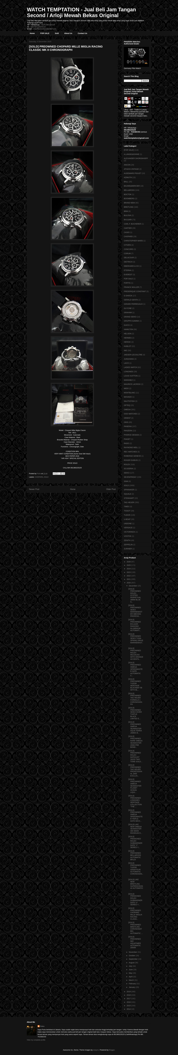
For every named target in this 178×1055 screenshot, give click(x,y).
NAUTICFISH (129, 401)
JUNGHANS (129, 359)
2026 (129, 562)
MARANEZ (128, 380)
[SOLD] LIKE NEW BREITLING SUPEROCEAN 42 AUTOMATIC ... (135, 884)
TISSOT (127, 511)
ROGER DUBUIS (131, 460)
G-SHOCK (128, 296)
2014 (129, 1009)
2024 (129, 569)
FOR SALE (44, 33)
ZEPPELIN (128, 545)
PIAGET (127, 439)
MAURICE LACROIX (132, 384)
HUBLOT (127, 346)
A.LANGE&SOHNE (131, 154)
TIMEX (126, 506)
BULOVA (127, 215)
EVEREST (128, 275)
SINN (126, 481)
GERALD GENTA (131, 300)
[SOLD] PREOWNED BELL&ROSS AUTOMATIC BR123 (134, 855)
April (131, 977)
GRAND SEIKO (130, 317)
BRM (126, 211)
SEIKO (126, 473)
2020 (129, 583)
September (133, 959)
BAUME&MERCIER (132, 186)
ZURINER (128, 549)
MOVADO (128, 397)
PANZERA (128, 431)
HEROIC (127, 342)
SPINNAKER (129, 490)
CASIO (127, 232)
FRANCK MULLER (131, 287)
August (132, 963)
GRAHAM (128, 312)
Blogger (112, 1050)
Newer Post (34, 489)
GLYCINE (128, 308)
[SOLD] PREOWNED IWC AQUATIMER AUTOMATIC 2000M (134, 942)
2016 (129, 1002)
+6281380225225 (48, 25)
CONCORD (128, 249)
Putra (42, 1026)
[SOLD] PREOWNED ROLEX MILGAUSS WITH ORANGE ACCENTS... (135, 653)
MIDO (126, 388)
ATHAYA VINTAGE (131, 169)
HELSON (127, 334)
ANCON (127, 165)
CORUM (127, 253)
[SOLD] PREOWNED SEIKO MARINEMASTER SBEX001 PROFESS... (135, 610)
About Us (68, 33)
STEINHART (129, 498)
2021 (129, 579)
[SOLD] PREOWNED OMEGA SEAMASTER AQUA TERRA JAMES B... (135, 727)
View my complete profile (36, 1040)
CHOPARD (39, 477)
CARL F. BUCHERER (132, 224)
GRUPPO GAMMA (131, 321)
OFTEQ (127, 405)
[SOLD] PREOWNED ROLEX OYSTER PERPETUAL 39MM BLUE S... (134, 595)
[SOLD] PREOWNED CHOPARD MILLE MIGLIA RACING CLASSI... (135, 913)
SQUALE (127, 494)
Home (32, 33)
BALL (126, 182)
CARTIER (128, 228)
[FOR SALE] (129, 150)
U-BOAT (127, 519)
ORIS (126, 422)
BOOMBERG (129, 198)
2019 (129, 992)
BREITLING (128, 207)
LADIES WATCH (130, 367)
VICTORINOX (129, 532)
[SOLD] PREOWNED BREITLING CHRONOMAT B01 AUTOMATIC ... (135, 927)
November (133, 952)
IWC (125, 350)
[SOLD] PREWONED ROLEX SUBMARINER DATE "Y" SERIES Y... (135, 842)
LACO (126, 363)
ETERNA (127, 270)
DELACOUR (129, 258)
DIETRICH (128, 262)
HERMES (128, 338)
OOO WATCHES (130, 414)
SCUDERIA (128, 469)
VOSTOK (127, 536)
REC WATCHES (130, 452)
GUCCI (127, 325)
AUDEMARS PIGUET (132, 173)
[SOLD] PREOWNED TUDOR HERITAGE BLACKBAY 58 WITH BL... (135, 684)
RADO (126, 443)
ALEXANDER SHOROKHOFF (136, 158)
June (131, 970)
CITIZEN (127, 245)
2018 (129, 995)
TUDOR (127, 515)
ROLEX (127, 464)
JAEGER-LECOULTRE (133, 355)
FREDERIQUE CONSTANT (135, 291)
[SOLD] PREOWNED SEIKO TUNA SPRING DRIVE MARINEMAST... (135, 639)
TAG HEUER (129, 502)
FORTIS (127, 283)
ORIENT (127, 418)
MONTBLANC (129, 393)
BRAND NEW (129, 203)
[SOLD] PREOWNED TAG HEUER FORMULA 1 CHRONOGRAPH (135, 698)
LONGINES (128, 372)
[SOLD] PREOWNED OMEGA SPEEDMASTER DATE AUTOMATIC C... (135, 669)
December (133, 586)
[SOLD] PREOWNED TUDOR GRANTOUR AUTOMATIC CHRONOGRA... (135, 869)
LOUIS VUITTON (131, 376)
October (132, 956)
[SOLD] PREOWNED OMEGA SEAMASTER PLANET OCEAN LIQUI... (134, 785)
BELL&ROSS (129, 190)
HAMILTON (128, 329)
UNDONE (128, 523)
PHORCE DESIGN (131, 435)
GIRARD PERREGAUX (133, 304)
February (132, 984)
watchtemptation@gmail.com (44, 29)
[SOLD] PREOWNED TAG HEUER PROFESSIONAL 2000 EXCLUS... (135, 770)
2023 (129, 572)
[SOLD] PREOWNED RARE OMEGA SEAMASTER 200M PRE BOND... (135, 741)
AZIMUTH (128, 177)
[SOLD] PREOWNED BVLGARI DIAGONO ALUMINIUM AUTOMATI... (134, 625)
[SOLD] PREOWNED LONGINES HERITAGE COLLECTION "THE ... (135, 801)
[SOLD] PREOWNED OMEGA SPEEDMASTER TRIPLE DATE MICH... (135, 815)
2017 (129, 998)
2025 (129, 565)
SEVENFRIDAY (130, 477)
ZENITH (127, 540)
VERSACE (128, 528)
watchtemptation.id (38, 27)
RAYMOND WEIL (131, 447)
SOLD (46, 477)
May (131, 973)
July (130, 966)
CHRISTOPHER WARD (133, 241)
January (132, 987)
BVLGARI (128, 220)
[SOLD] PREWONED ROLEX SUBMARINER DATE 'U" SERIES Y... (135, 899)
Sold (57, 33)
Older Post (111, 489)
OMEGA (127, 409)
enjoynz (96, 1050)
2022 (129, 576)
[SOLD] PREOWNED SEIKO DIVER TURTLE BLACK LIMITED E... (135, 713)
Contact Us (82, 33)
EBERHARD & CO (131, 266)
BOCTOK (127, 194)
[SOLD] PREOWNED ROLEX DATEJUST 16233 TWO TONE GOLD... (135, 756)
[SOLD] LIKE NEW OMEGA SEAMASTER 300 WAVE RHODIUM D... (135, 828)
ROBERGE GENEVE (132, 456)
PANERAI (128, 426)
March (131, 980)
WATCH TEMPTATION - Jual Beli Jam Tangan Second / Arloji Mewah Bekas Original (81, 12)
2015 (129, 1006)
